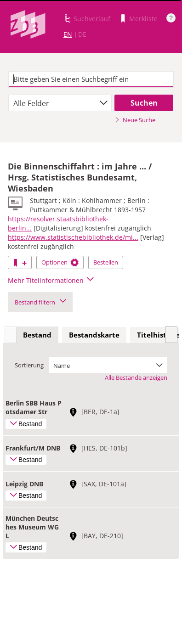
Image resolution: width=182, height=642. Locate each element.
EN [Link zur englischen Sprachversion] (67, 34)
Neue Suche (134, 120)
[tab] (37, 335)
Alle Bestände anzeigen (136, 377)
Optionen (60, 262)
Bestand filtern (40, 302)
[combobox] (60, 103)
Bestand (37, 334)
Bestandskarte (94, 334)
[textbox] (91, 79)
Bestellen (105, 262)
